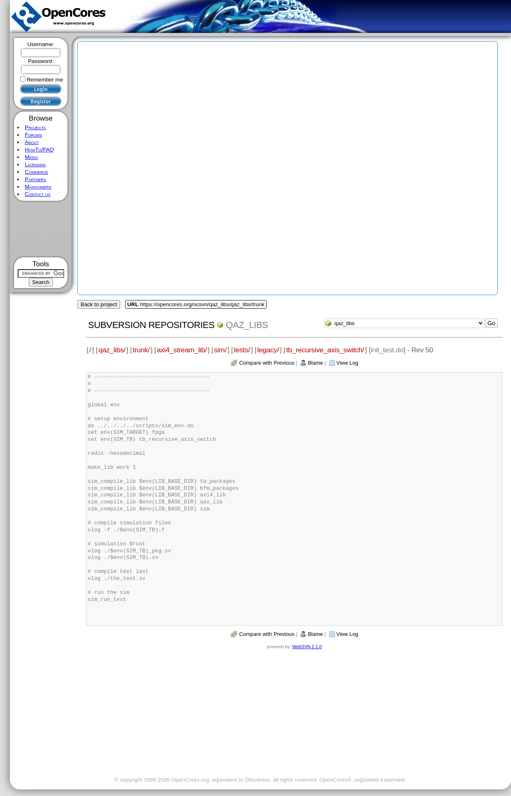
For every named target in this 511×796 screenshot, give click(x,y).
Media (31, 157)
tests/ (242, 350)
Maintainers (38, 187)
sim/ (220, 350)
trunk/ (140, 350)
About (32, 142)
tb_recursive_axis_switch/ (325, 350)
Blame (315, 363)
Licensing (35, 164)
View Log (347, 363)
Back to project (99, 304)
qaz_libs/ (111, 350)
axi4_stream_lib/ (182, 350)
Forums (33, 135)
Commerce (36, 172)
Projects (35, 127)
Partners (35, 179)
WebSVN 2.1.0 (306, 646)
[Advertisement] (41, 229)
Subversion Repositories (151, 325)
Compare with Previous (266, 363)
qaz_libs (247, 325)
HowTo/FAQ (39, 150)
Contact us (37, 194)
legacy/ (268, 350)
